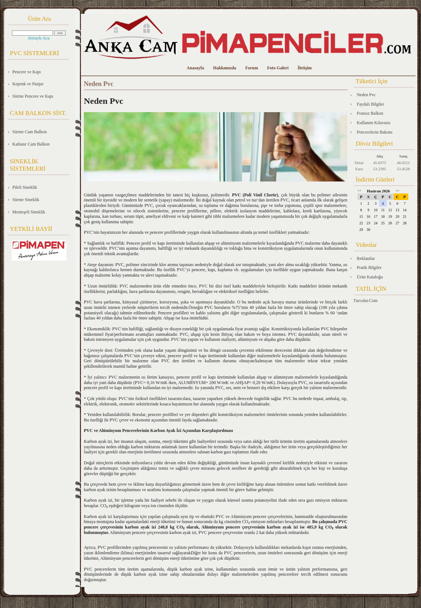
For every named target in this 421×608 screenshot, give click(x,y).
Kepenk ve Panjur (28, 83)
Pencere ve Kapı (26, 71)
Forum (251, 67)
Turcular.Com (365, 300)
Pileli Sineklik (24, 187)
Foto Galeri (278, 67)
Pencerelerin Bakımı (374, 132)
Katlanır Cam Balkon (31, 144)
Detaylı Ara (39, 38)
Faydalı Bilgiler (370, 104)
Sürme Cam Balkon (29, 131)
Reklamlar (366, 258)
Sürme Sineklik (25, 199)
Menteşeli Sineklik (28, 212)
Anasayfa (195, 67)
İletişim (305, 67)
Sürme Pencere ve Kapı (32, 96)
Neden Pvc (366, 94)
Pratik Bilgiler (369, 267)
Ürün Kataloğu (370, 276)
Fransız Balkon (370, 113)
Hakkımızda (224, 67)
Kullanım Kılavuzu (373, 122)
